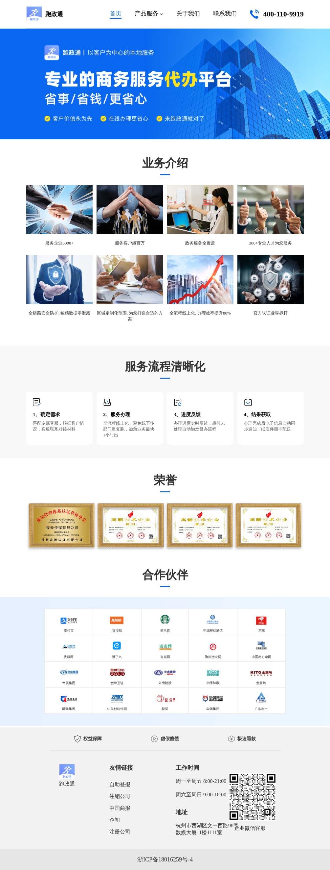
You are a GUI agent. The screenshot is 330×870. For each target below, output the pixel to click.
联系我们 (225, 13)
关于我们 (188, 13)
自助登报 (119, 784)
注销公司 (119, 796)
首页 (115, 13)
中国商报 (119, 808)
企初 (114, 820)
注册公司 (119, 832)
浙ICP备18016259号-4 (165, 859)
